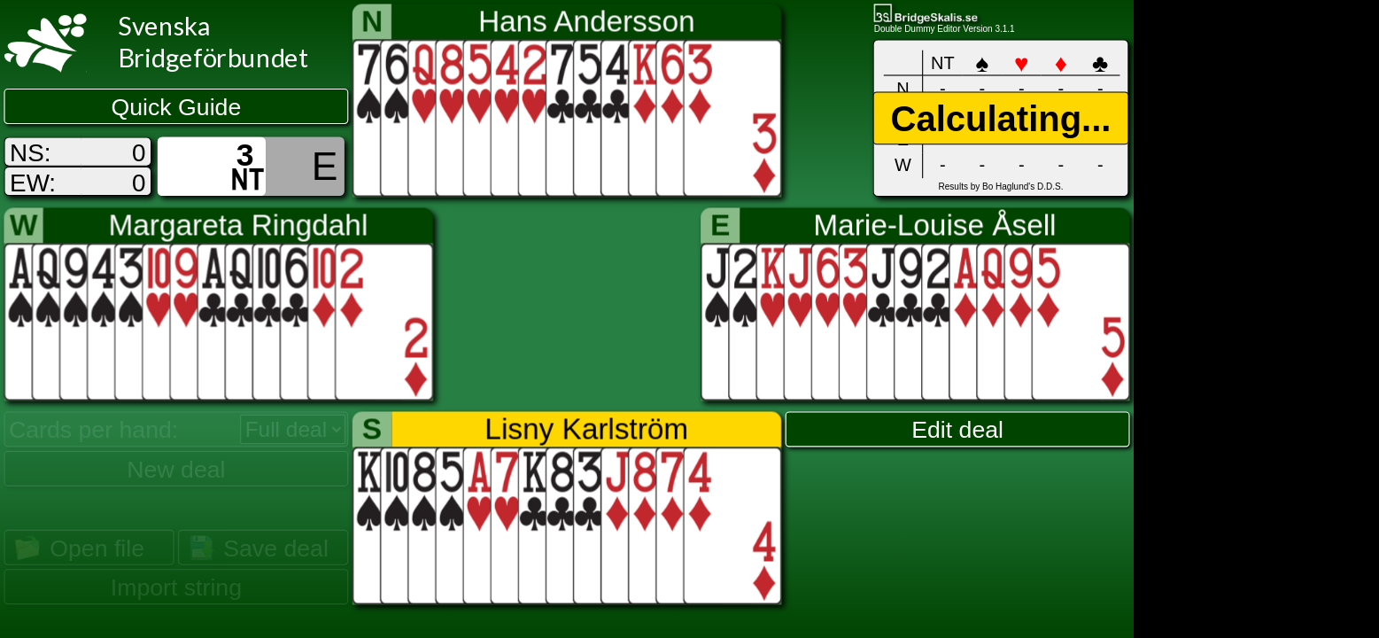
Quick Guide (177, 107)
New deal (176, 468)
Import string (176, 587)
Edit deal (957, 429)
